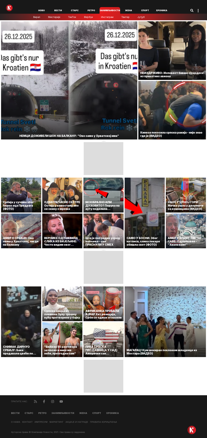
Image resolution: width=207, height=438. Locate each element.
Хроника (161, 10)
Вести (58, 10)
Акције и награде (76, 422)
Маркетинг (56, 422)
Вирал (36, 17)
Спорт (145, 10)
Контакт (27, 422)
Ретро (91, 10)
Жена (128, 10)
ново (41, 10)
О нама (15, 422)
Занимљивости (110, 10)
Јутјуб (141, 17)
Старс (75, 10)
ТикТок (72, 17)
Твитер (125, 17)
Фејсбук (88, 17)
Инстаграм (107, 17)
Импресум (41, 422)
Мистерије (54, 17)
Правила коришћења (103, 422)
